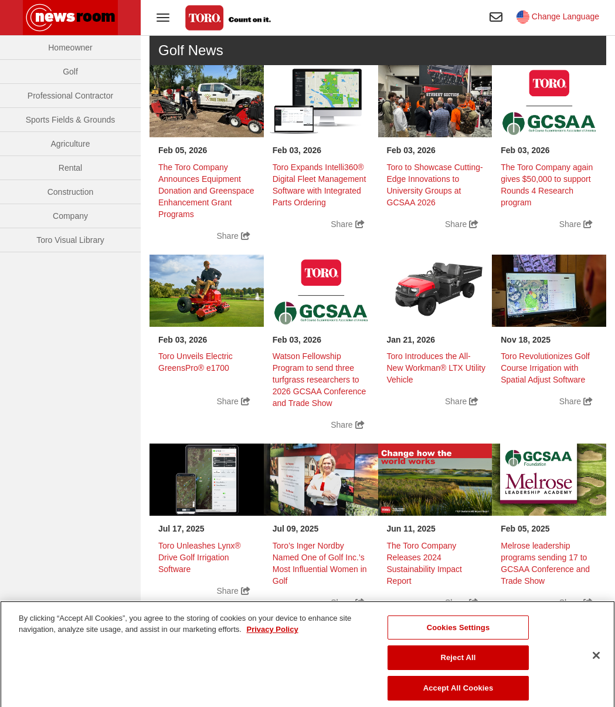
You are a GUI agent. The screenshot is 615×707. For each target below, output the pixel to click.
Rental (70, 167)
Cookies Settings (458, 634)
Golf (70, 71)
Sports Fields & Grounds (70, 119)
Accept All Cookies (458, 694)
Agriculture (70, 143)
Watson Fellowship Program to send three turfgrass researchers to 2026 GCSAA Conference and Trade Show (319, 379)
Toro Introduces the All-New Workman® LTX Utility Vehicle (436, 367)
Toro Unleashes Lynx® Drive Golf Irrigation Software (199, 557)
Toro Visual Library (70, 240)
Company (70, 216)
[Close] (596, 662)
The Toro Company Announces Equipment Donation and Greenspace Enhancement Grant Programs (206, 191)
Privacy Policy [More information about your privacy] (272, 635)
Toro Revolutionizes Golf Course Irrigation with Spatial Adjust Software (545, 367)
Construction (70, 192)
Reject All (457, 664)
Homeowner (70, 47)
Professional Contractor (70, 95)
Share (233, 236)
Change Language (558, 16)
